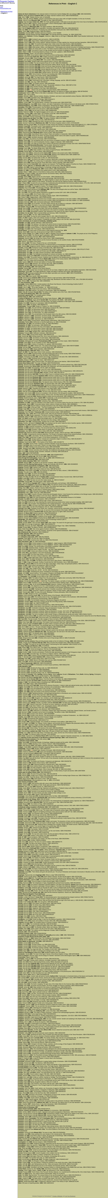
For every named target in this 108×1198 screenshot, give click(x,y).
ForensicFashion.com (5, 8)
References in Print (6, 11)
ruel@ (1, 7)
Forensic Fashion (7, 1)
